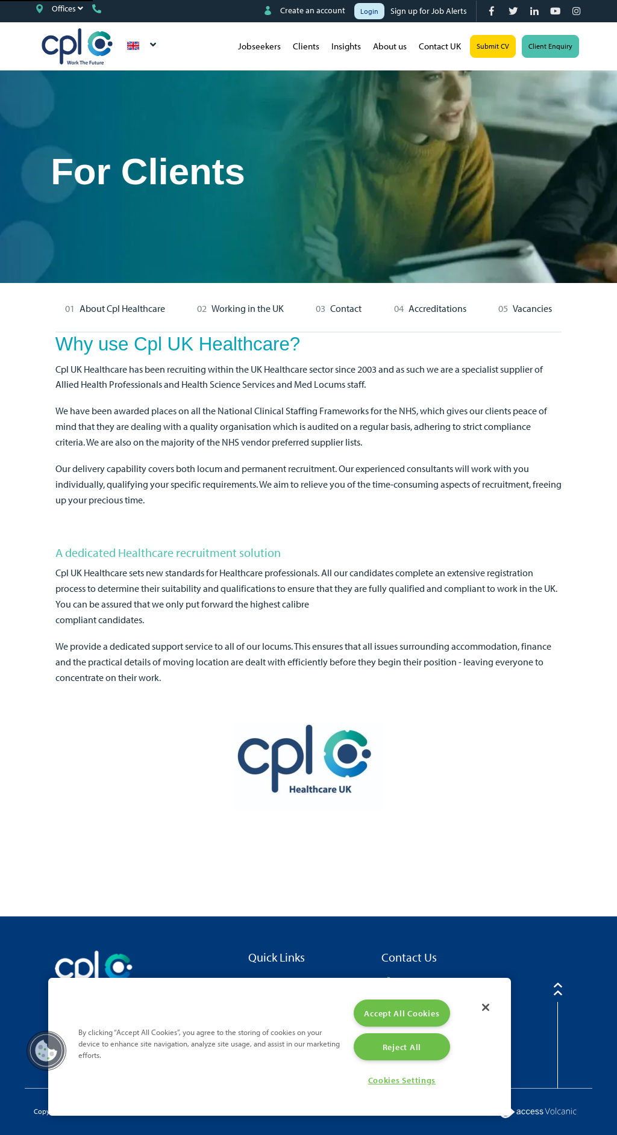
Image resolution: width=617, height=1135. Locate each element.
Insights (346, 46)
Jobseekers (259, 46)
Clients (306, 46)
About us (390, 46)
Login (369, 11)
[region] (279, 1047)
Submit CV (493, 46)
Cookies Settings (402, 1080)
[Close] (485, 1007)
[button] (46, 1050)
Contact (346, 308)
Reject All (402, 1047)
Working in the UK (247, 308)
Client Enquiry (550, 46)
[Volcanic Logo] (537, 1111)
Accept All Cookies (401, 1013)
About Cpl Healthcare (122, 308)
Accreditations (437, 308)
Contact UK (440, 46)
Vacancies (532, 308)
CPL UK (77, 46)
